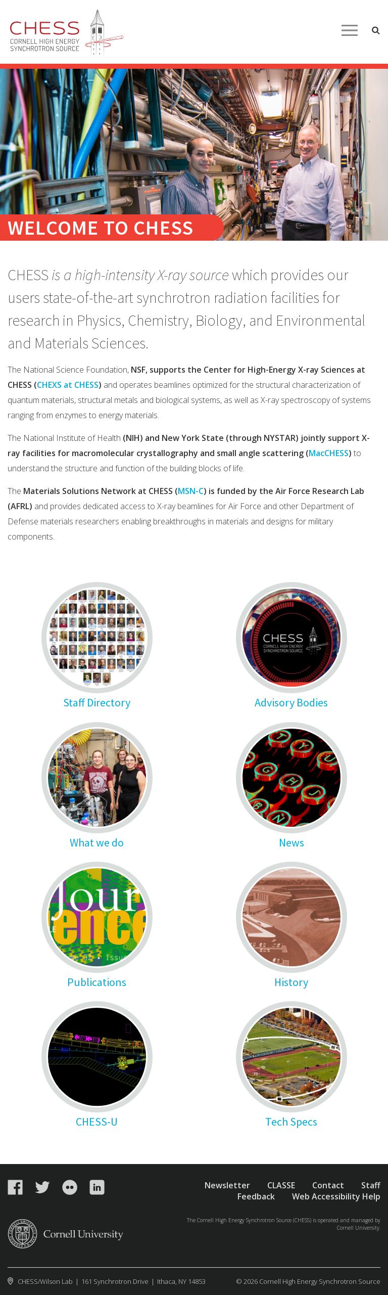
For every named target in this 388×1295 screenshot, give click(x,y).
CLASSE (281, 1185)
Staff (370, 1185)
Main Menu (349, 30)
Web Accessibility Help (336, 1196)
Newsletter (227, 1185)
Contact (328, 1185)
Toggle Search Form (376, 30)
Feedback (256, 1196)
